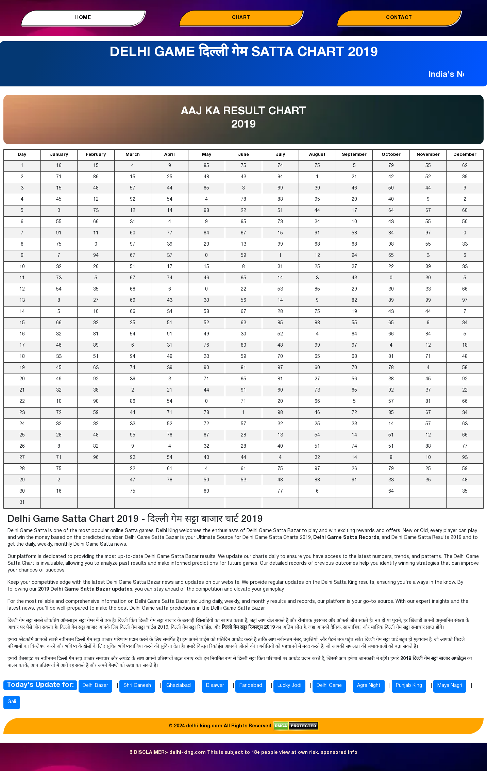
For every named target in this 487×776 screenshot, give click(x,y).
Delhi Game (329, 685)
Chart (241, 18)
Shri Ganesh (137, 685)
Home (83, 18)
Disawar (215, 685)
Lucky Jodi (289, 685)
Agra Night (369, 685)
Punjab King (409, 685)
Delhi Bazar (95, 685)
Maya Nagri (449, 685)
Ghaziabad (178, 685)
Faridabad (250, 685)
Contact (399, 18)
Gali (11, 702)
